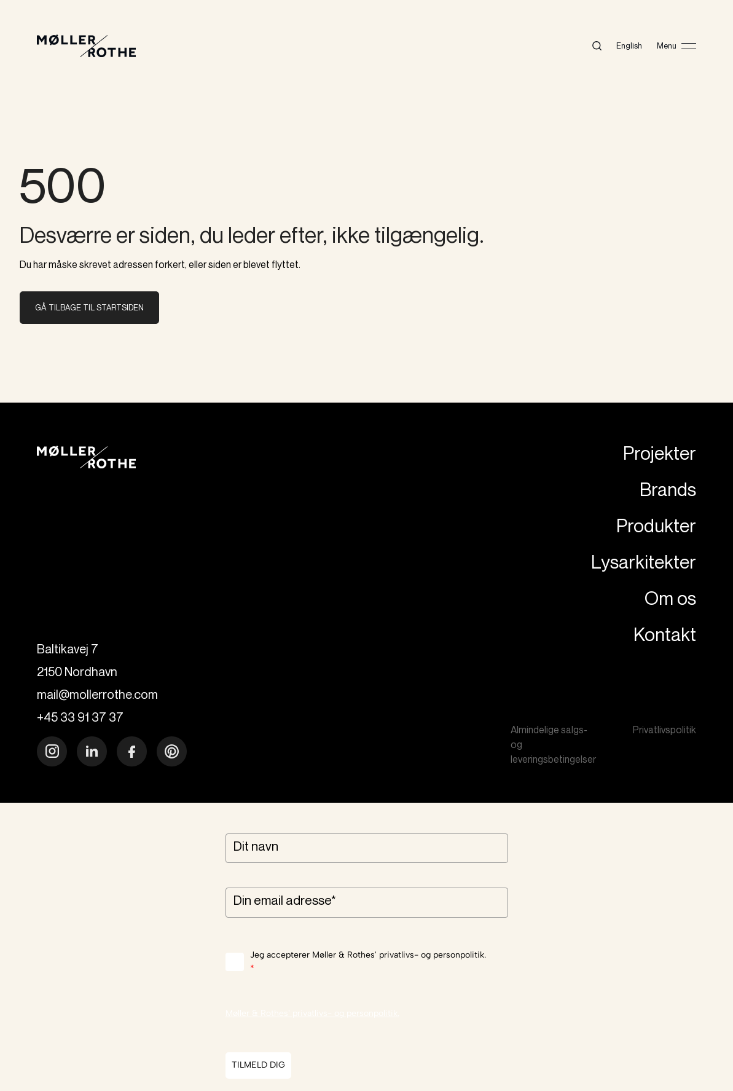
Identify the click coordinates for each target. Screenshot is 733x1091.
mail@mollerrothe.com (97, 694)
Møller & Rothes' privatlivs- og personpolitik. (312, 1013)
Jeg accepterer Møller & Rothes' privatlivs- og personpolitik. (368, 963)
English (629, 45)
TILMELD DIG (258, 1065)
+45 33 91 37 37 (80, 717)
